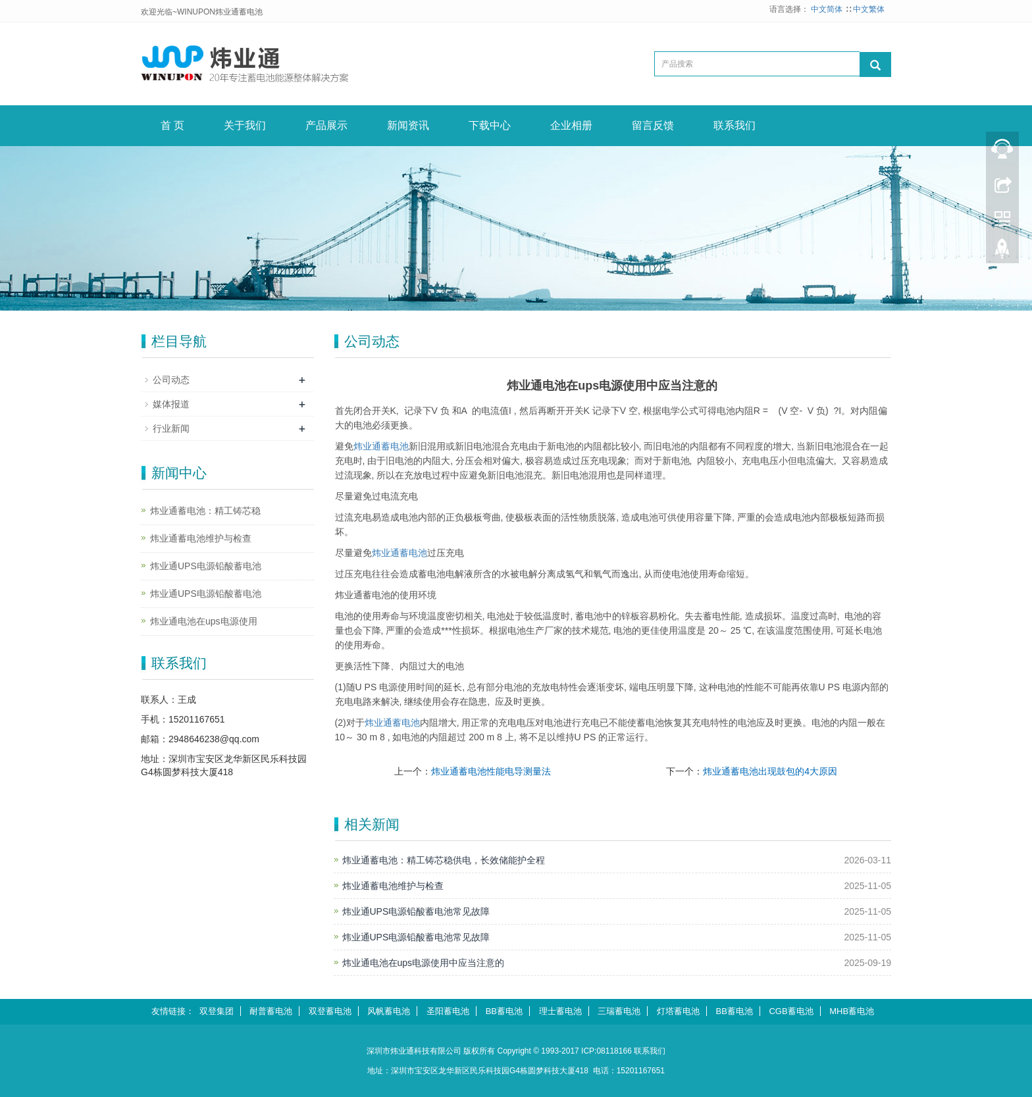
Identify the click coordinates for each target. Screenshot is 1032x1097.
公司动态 (171, 379)
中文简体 (827, 9)
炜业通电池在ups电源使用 (203, 621)
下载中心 (490, 125)
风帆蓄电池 (388, 1011)
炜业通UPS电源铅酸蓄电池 (205, 566)
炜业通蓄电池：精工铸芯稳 (205, 510)
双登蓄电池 (330, 1011)
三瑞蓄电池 (619, 1011)
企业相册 (571, 125)
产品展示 (326, 125)
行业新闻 (171, 428)
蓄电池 (399, 553)
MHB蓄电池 (851, 1011)
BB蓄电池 (504, 1011)
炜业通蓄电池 (381, 446)
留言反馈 (653, 125)
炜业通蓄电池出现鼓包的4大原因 (770, 771)
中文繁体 (869, 9)
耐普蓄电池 (270, 1011)
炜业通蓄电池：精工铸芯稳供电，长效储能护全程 (443, 860)
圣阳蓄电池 (447, 1011)
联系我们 (734, 125)
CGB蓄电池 (791, 1011)
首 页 (172, 125)
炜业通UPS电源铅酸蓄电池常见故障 (416, 911)
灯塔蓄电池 (678, 1011)
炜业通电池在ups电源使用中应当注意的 (423, 962)
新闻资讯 (408, 125)
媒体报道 (171, 404)
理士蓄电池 (560, 1011)
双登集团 (216, 1011)
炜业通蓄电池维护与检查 (393, 885)
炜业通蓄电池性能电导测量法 (491, 771)
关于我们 (245, 125)
